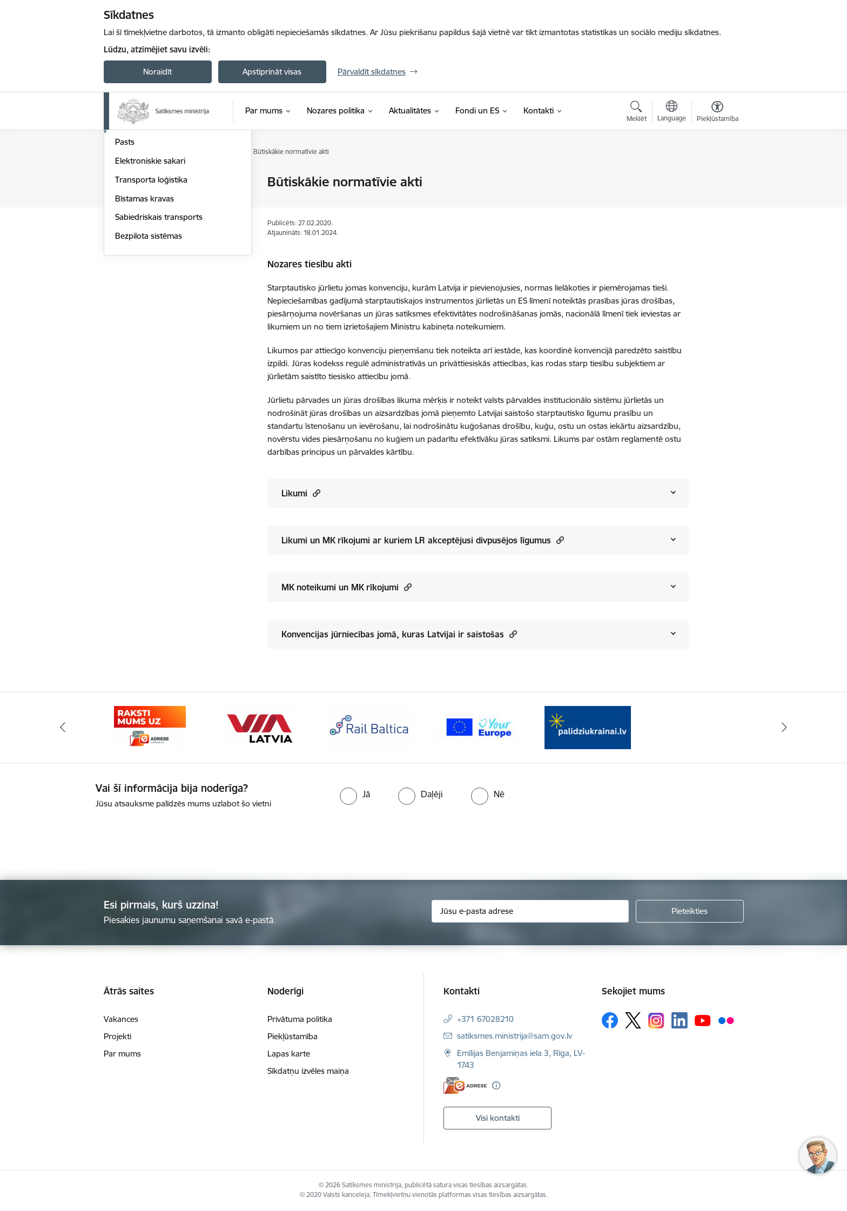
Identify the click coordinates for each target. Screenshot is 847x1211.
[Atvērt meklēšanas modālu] (636, 113)
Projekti (117, 1036)
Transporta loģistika (151, 295)
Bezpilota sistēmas (148, 351)
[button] (315, 493)
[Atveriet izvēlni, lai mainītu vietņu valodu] (671, 112)
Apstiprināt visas (272, 71)
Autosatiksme (139, 201)
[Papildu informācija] (496, 1085)
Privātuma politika (299, 1019)
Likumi (300, 493)
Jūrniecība (133, 239)
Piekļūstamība (292, 1036)
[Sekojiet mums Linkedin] (679, 1020)
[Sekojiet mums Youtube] (703, 1019)
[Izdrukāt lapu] (716, 177)
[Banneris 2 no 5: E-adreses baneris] (150, 727)
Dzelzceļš (131, 220)
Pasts (125, 257)
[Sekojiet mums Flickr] (726, 1019)
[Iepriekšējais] (63, 727)
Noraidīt (157, 71)
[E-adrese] (465, 1085)
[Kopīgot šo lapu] (716, 204)
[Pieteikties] (690, 911)
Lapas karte (288, 1053)
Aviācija (128, 182)
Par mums (122, 1053)
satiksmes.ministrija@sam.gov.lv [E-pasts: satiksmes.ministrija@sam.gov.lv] (514, 1036)
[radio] (355, 794)
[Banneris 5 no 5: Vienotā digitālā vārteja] (478, 727)
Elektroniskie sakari (150, 276)
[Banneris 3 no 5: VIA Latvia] (259, 727)
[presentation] (90, 840)
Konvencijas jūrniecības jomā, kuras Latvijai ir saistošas (399, 634)
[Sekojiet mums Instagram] (656, 1020)
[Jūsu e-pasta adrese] (530, 911)
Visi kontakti (498, 1118)
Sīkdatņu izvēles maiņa (308, 1071)
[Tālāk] (785, 727)
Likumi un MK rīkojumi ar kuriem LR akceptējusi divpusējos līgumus (422, 540)
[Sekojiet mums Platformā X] (633, 1020)
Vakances (121, 1019)
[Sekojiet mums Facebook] (610, 1020)
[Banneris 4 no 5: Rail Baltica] (369, 727)
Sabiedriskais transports (159, 332)
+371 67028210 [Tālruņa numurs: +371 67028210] (485, 1019)
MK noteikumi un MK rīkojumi (346, 587)
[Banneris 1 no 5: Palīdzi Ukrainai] (587, 727)
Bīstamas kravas (144, 314)
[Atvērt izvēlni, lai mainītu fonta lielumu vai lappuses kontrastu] (717, 113)
